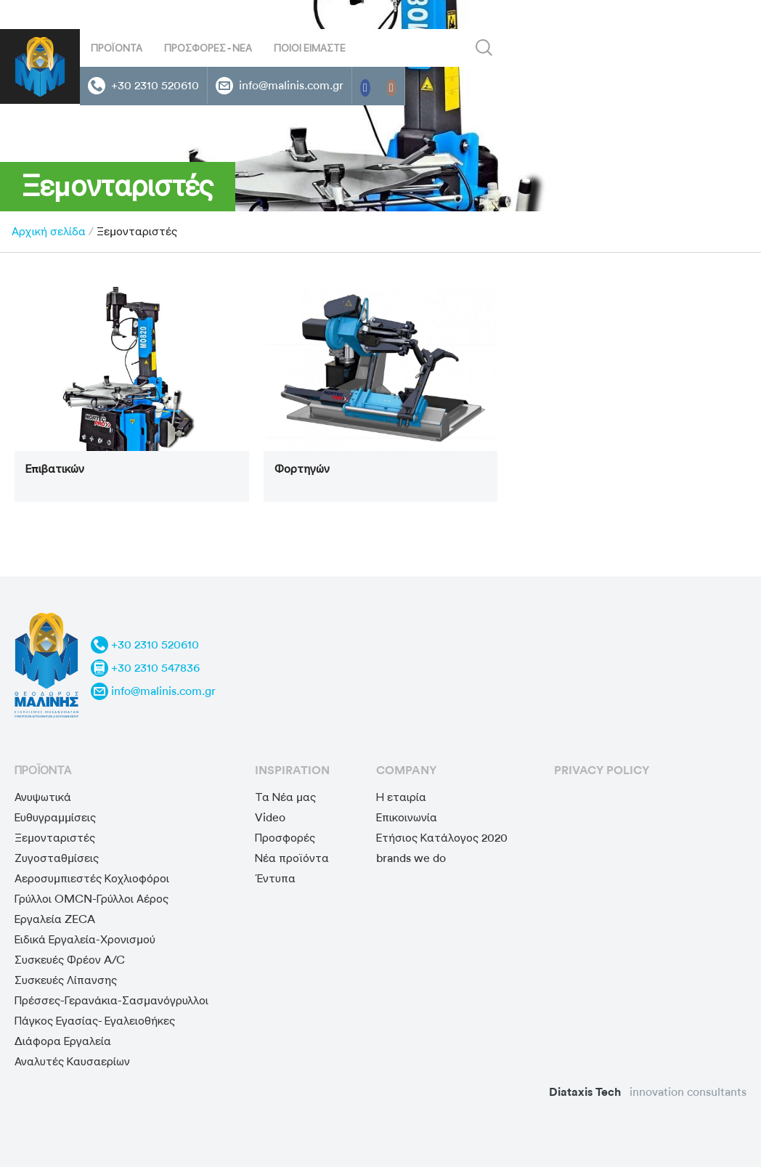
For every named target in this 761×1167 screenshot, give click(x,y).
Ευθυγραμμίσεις (55, 817)
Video (270, 817)
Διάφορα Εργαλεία (63, 1041)
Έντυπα (275, 878)
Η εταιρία (401, 797)
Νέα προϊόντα (292, 858)
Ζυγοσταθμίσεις (57, 858)
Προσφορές (285, 838)
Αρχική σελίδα (49, 231)
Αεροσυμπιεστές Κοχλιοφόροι (92, 878)
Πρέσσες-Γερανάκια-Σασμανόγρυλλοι (111, 1000)
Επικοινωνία (406, 817)
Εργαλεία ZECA (55, 919)
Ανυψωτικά (43, 797)
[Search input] (383, 48)
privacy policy (601, 770)
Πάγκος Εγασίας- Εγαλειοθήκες (95, 1021)
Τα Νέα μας (285, 797)
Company (406, 770)
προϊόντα (43, 770)
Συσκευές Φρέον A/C (70, 960)
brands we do (411, 858)
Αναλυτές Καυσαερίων (72, 1061)
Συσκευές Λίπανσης (66, 980)
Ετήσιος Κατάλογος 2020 (442, 838)
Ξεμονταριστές (55, 838)
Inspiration (292, 770)
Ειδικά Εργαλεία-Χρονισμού (85, 939)
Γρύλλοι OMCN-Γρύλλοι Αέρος (91, 899)
